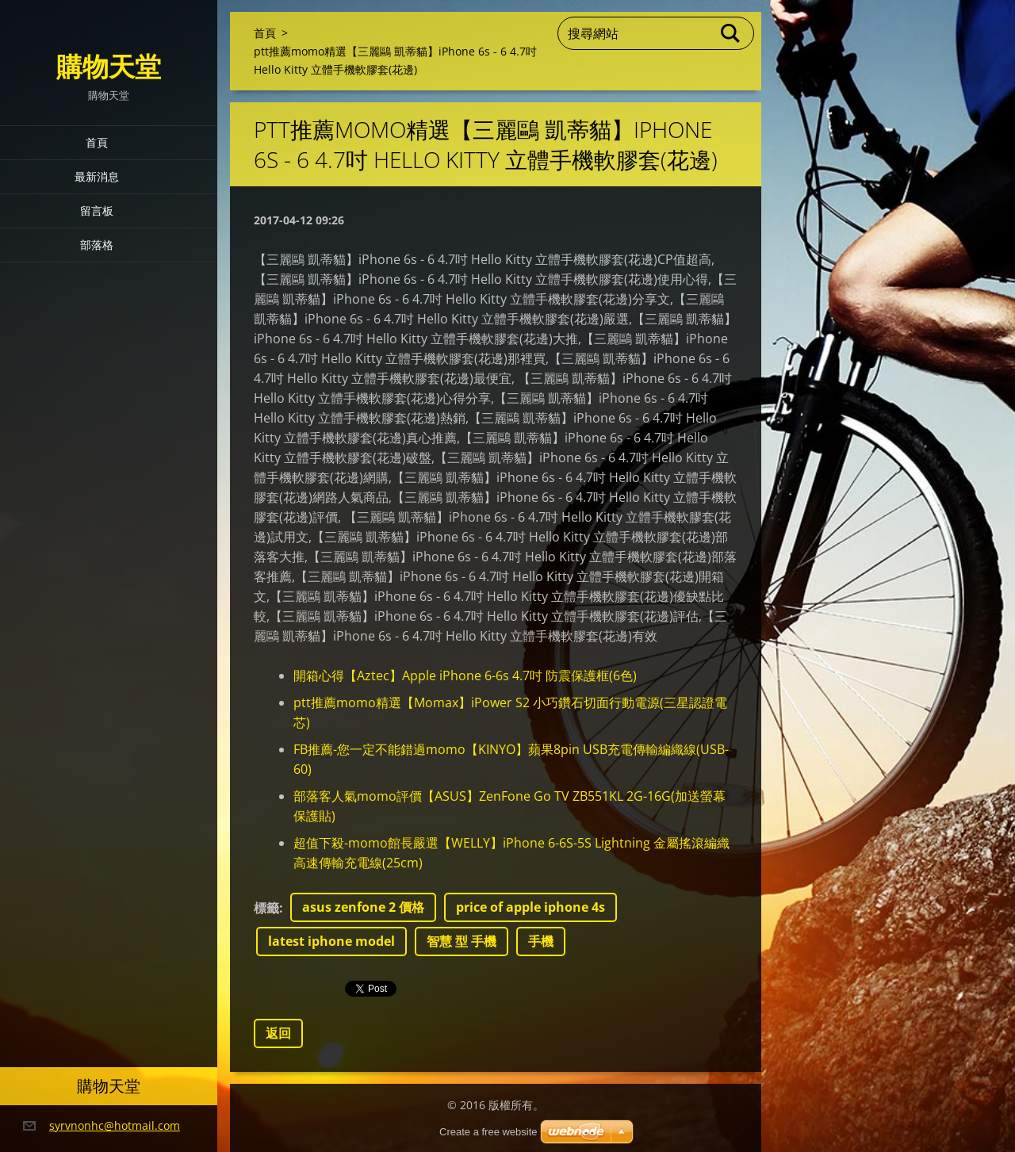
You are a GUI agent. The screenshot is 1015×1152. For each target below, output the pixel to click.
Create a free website (488, 1132)
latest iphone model (331, 941)
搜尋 (731, 33)
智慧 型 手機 (461, 941)
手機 (540, 941)
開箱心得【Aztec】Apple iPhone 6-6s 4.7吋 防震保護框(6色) (465, 675)
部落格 (96, 244)
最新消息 (97, 176)
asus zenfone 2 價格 (363, 907)
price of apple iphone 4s (530, 907)
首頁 (97, 142)
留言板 (96, 210)
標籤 (266, 908)
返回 (278, 1033)
